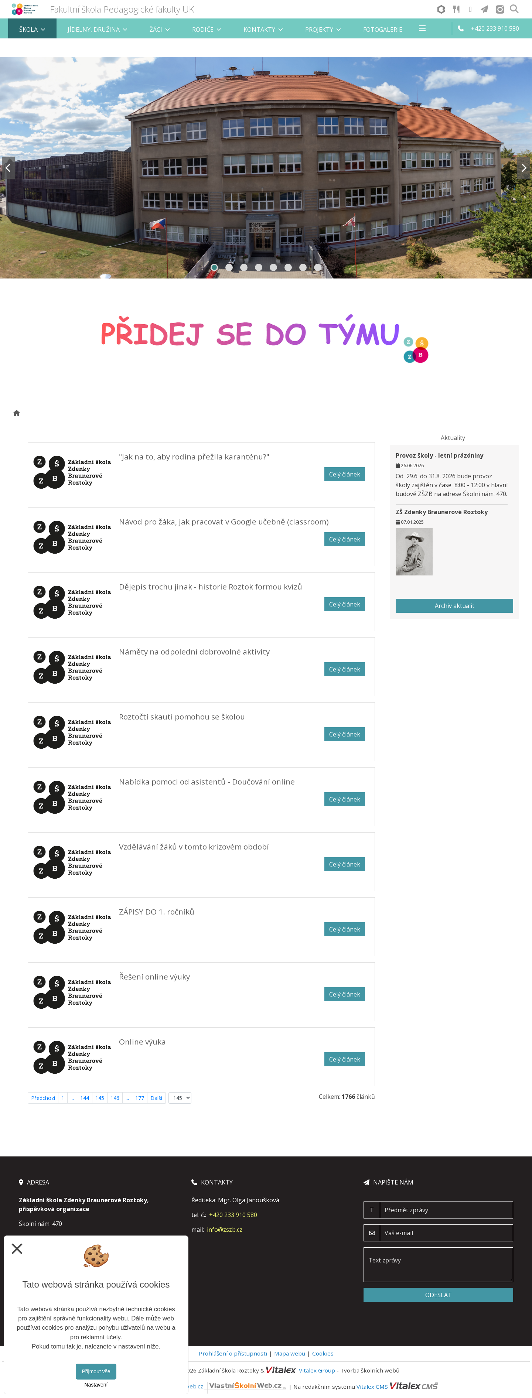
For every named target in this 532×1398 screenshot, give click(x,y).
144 (84, 1097)
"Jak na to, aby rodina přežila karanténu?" (194, 456)
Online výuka (142, 1041)
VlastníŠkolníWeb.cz (218, 1386)
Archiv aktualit (454, 606)
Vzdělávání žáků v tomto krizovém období (194, 846)
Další (156, 1097)
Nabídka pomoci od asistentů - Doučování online (207, 781)
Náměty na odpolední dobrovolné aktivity (194, 651)
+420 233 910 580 (233, 1215)
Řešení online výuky (154, 976)
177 (139, 1097)
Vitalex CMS (372, 1386)
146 (114, 1097)
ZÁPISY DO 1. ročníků (156, 911)
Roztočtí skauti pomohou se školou (182, 716)
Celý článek (344, 474)
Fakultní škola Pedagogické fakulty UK (122, 9)
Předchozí (43, 1097)
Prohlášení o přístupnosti (233, 1353)
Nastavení (96, 1385)
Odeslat (438, 1295)
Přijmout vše (96, 1371)
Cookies (323, 1353)
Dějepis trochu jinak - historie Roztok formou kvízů (210, 586)
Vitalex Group (317, 1370)
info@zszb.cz (224, 1230)
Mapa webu (289, 1353)
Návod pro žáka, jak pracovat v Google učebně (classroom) (224, 521)
